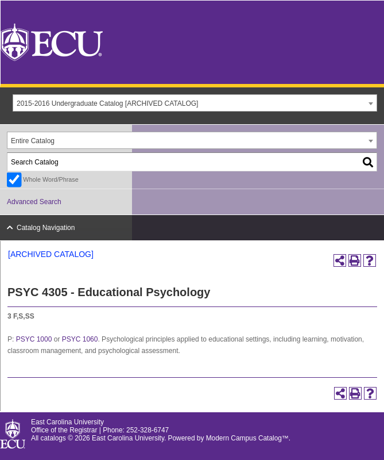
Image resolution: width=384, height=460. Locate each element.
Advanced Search (34, 202)
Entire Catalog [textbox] (33, 141)
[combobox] (195, 103)
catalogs (53, 438)
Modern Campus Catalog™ (247, 438)
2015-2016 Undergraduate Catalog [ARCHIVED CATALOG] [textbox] (107, 103)
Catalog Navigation (46, 228)
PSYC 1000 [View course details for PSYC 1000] (34, 339)
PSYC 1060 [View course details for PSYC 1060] (80, 339)
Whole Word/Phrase (50, 179)
